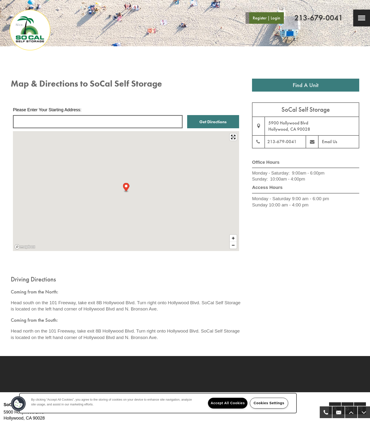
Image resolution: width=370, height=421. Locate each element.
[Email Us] (338, 412)
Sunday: (260, 179)
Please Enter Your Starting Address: (47, 109)
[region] (158, 403)
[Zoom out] (233, 245)
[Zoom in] (233, 238)
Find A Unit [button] (306, 85)
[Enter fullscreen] (233, 137)
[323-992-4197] (325, 412)
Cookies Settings (269, 403)
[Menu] (361, 18)
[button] (265, 18)
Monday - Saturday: (271, 173)
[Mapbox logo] (24, 247)
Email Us (329, 142)
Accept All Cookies (228, 403)
